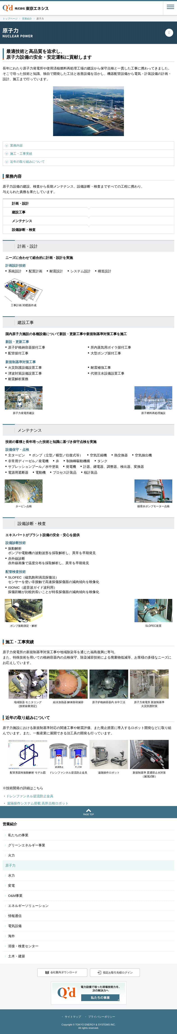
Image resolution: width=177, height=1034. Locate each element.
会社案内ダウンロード (63, 972)
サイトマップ (73, 1016)
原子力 (10, 865)
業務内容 (16, 145)
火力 (11, 855)
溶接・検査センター (23, 946)
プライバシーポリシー (101, 1016)
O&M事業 (15, 895)
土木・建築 (16, 956)
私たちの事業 (18, 835)
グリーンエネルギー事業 (26, 845)
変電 (11, 885)
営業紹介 (10, 824)
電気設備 (15, 926)
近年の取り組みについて (27, 161)
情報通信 (15, 916)
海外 (11, 936)
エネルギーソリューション (28, 906)
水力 (11, 875)
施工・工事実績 (21, 153)
